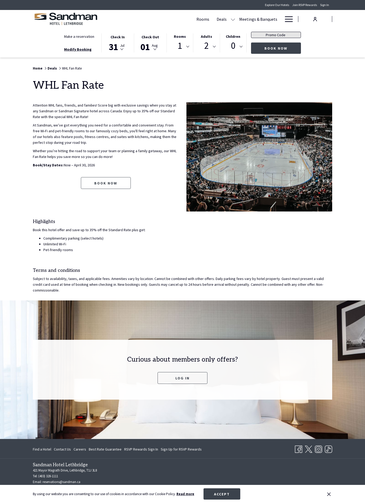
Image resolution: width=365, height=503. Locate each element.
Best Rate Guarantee (105, 449)
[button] (118, 42)
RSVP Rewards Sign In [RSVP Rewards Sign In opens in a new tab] (141, 450)
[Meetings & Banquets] (208, 19)
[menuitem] (43, 449)
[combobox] (180, 46)
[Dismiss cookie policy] (329, 494)
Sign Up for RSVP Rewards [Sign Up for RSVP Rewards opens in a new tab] (181, 450)
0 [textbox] (233, 45)
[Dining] (240, 19)
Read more (185, 494)
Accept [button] (222, 494)
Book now (282, 48)
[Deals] (171, 19)
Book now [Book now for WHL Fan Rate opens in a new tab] (105, 183)
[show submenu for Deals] (182, 19)
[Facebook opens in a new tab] (298, 448)
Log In (182, 378)
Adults (206, 36)
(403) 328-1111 (48, 476)
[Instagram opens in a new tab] (318, 448)
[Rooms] (153, 19)
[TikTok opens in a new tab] (328, 448)
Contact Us (62, 449)
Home (38, 68)
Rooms (180, 36)
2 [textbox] (206, 45)
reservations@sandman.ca (61, 482)
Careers (80, 449)
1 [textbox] (180, 45)
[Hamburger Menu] (287, 19)
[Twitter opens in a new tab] (308, 448)
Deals (52, 68)
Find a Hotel (42, 449)
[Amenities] (263, 19)
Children (233, 36)
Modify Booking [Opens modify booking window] (78, 49)
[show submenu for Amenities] (278, 19)
